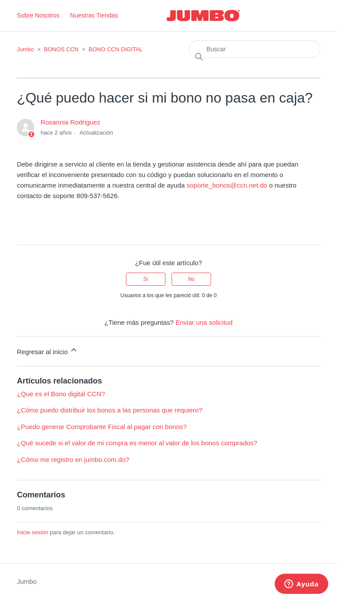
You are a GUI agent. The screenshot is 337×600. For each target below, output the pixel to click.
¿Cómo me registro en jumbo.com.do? (73, 459)
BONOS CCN (62, 49)
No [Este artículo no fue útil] (191, 279)
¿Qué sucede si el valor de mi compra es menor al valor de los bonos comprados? (137, 443)
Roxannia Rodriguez (70, 122)
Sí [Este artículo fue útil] (145, 279)
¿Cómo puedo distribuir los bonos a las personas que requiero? (109, 410)
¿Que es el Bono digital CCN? (61, 394)
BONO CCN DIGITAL (116, 49)
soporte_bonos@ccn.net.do (226, 185)
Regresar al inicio (47, 350)
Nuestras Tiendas (94, 15)
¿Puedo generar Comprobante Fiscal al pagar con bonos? (101, 426)
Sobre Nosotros (38, 15)
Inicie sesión (32, 532)
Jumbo (25, 49)
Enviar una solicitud (204, 322)
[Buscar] (254, 49)
